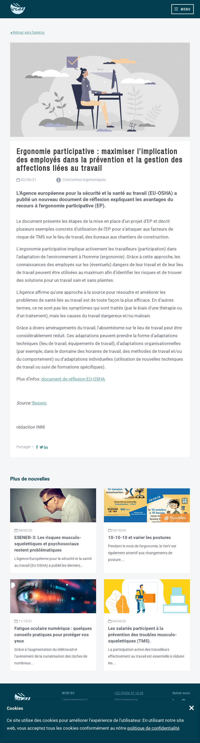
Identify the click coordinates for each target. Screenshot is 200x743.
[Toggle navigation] (182, 9)
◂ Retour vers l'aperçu (27, 32)
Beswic (39, 403)
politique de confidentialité (153, 728)
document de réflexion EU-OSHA (73, 379)
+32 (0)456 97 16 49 (128, 693)
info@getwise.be (126, 700)
